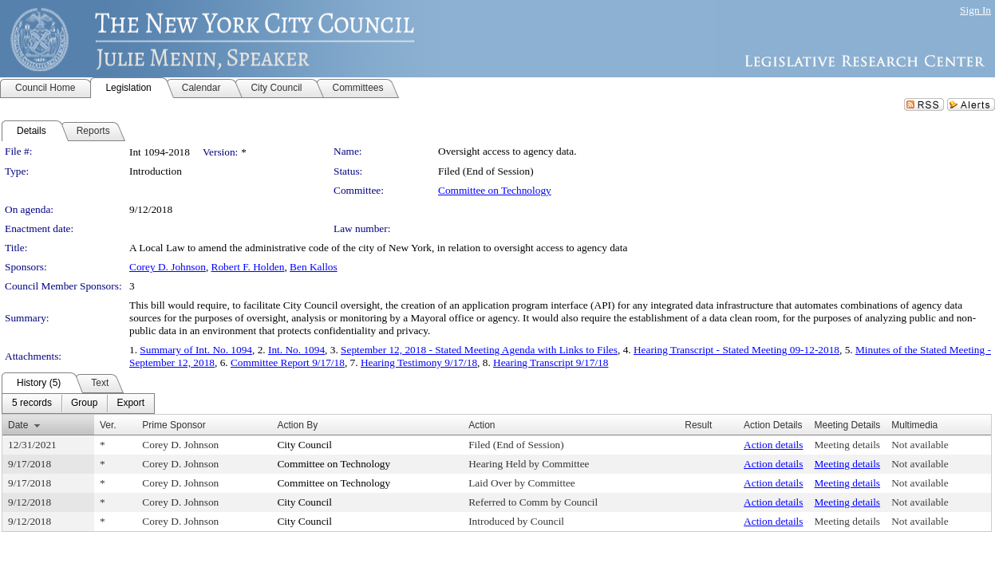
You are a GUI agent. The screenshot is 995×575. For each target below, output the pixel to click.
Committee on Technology (494, 190)
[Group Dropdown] (84, 403)
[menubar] (78, 403)
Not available (919, 445)
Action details (773, 445)
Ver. (108, 425)
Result (698, 425)
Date (18, 425)
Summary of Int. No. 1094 (196, 350)
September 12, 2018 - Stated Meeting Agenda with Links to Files (479, 350)
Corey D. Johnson (167, 267)
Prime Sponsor (173, 425)
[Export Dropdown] (130, 403)
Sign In (975, 10)
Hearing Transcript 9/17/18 (550, 362)
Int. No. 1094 (296, 350)
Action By (297, 425)
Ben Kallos (314, 267)
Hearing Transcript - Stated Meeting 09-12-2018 (736, 350)
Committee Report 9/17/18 (288, 362)
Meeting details (848, 445)
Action (481, 425)
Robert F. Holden (248, 267)
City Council (304, 445)
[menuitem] (31, 403)
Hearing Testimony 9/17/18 (419, 362)
